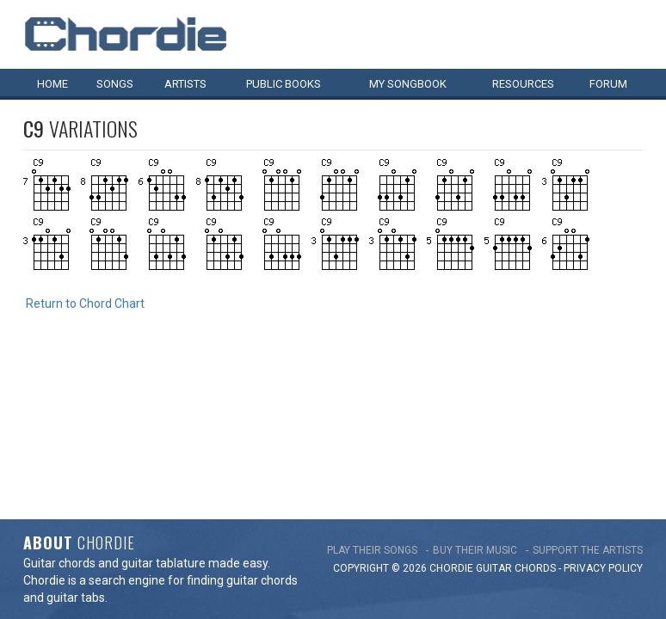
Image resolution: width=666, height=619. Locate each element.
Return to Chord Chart (85, 303)
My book (408, 83)
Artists (185, 83)
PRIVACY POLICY (603, 413)
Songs (114, 83)
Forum (608, 83)
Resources (523, 83)
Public (283, 83)
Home (52, 83)
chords (535, 413)
